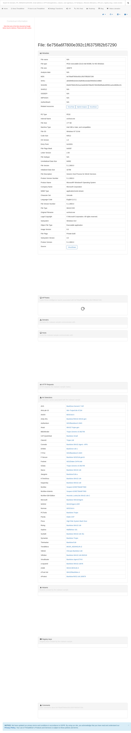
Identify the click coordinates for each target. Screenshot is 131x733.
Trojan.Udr (70, 440)
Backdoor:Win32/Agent (74, 500)
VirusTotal (71, 107)
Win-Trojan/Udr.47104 (74, 410)
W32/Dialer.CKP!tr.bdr (74, 461)
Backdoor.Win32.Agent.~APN (76, 444)
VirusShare (93, 107)
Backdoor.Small (72, 436)
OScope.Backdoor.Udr (74, 551)
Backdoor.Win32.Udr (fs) (75, 534)
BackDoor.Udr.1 (72, 449)
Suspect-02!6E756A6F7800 (76, 487)
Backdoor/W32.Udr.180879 (76, 576)
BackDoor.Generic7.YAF (75, 406)
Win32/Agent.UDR (73, 504)
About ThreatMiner (17, 8)
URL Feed (78, 8)
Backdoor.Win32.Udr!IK (74, 564)
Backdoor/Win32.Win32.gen (76, 419)
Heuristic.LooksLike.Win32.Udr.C (78, 495)
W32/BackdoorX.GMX (74, 423)
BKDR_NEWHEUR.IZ (74, 547)
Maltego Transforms (55, 8)
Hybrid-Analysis (82, 107)
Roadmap (90, 8)
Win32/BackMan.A (73, 572)
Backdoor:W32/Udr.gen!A (75, 457)
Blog (100, 8)
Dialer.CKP (70, 517)
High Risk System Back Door (76, 521)
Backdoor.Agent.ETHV (74, 559)
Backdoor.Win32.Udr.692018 (76, 555)
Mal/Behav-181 (71, 530)
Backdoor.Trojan (72, 513)
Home (5, 8)
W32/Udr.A (70, 508)
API (68, 8)
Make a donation (113, 8)
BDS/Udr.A (70, 415)
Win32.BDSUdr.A (72, 568)
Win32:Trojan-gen (72, 427)
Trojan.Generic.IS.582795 (75, 432)
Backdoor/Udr (71, 542)
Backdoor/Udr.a (72, 474)
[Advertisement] (17, 46)
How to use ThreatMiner (36, 8)
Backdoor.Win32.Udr (73, 470)
